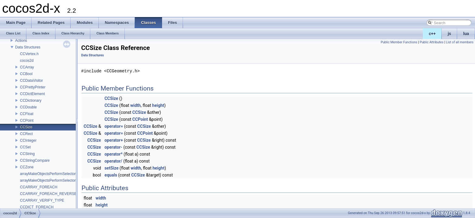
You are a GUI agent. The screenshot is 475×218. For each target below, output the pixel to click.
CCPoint (27, 120)
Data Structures (27, 47)
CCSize (26, 127)
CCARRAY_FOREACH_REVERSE (48, 194)
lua (466, 33)
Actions (21, 40)
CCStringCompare (35, 160)
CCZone (27, 167)
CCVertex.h (29, 54)
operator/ (113, 161)
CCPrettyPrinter (32, 87)
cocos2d (27, 60)
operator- (113, 147)
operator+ (114, 140)
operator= (114, 126)
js (449, 33)
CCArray (27, 67)
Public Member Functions (399, 42)
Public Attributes (431, 42)
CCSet (25, 147)
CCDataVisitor (31, 80)
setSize (111, 168)
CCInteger (28, 140)
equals (111, 175)
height (158, 105)
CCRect (26, 134)
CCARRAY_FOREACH (38, 187)
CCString (27, 154)
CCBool (26, 74)
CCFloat (26, 114)
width (135, 105)
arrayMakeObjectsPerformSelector (48, 174)
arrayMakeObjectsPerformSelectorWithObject (57, 180)
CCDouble (28, 107)
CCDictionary (31, 100)
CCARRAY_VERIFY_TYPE (42, 200)
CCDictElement (32, 94)
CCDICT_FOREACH (37, 207)
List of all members (459, 42)
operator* (114, 154)
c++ (432, 33)
